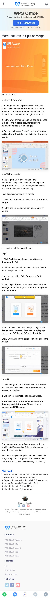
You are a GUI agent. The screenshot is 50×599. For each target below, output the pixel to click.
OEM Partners (10, 570)
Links (6, 566)
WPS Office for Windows (13, 540)
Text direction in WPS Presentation (19, 477)
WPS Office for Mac (11, 544)
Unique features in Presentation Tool (19, 483)
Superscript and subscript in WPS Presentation (24, 480)
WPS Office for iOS (11, 552)
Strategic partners (11, 574)
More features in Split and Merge (18, 486)
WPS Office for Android (13, 548)
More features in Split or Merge (17, 489)
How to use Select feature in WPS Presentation (25, 474)
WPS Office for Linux (12, 556)
